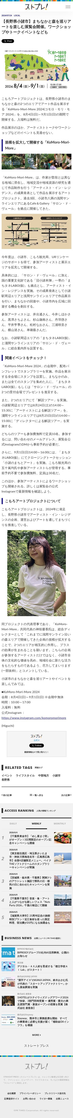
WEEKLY (36, 823)
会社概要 (11, 1093)
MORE (36, 1035)
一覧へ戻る (36, 795)
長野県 (6, 779)
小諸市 (56, 775)
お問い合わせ (29, 1098)
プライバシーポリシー (30, 1093)
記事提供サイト (11, 1098)
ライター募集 (45, 1098)
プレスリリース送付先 (55, 1093)
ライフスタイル (25, 775)
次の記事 (66, 795)
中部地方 (43, 775)
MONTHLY (60, 823)
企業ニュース (62, 1098)
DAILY (13, 823)
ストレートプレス (36, 1045)
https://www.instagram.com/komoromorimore (34, 718)
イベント (7, 775)
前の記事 (7, 795)
